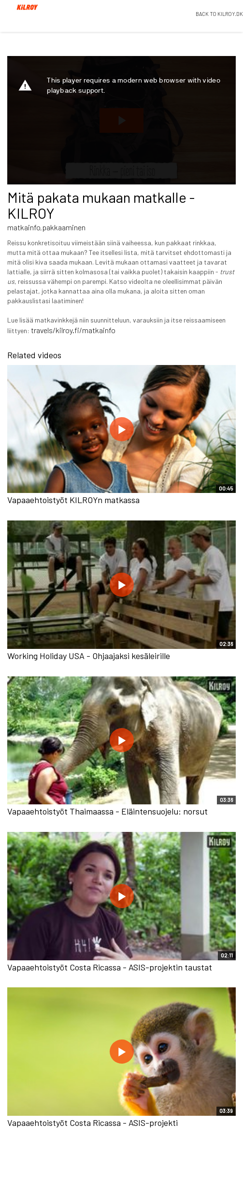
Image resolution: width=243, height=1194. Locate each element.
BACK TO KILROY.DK (219, 14)
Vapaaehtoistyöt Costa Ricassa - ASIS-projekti (92, 1122)
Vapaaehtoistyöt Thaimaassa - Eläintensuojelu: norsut (107, 811)
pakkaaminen (64, 227)
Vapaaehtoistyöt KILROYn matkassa (73, 499)
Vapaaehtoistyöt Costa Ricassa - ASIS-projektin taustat (109, 967)
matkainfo (24, 227)
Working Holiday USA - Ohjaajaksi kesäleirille (88, 655)
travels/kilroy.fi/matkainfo (73, 330)
